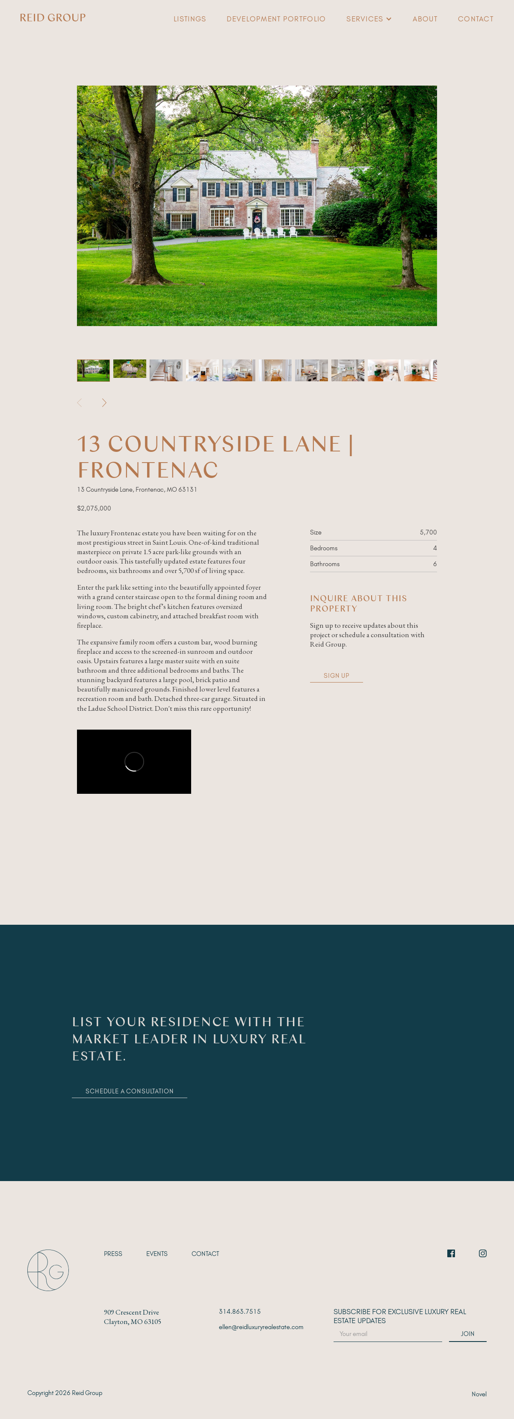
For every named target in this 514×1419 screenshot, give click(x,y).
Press (113, 1254)
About (425, 18)
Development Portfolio (276, 18)
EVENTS (157, 1254)
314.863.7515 (240, 1311)
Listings (190, 18)
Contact (475, 18)
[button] (369, 18)
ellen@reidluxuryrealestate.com (261, 1327)
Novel (479, 1394)
